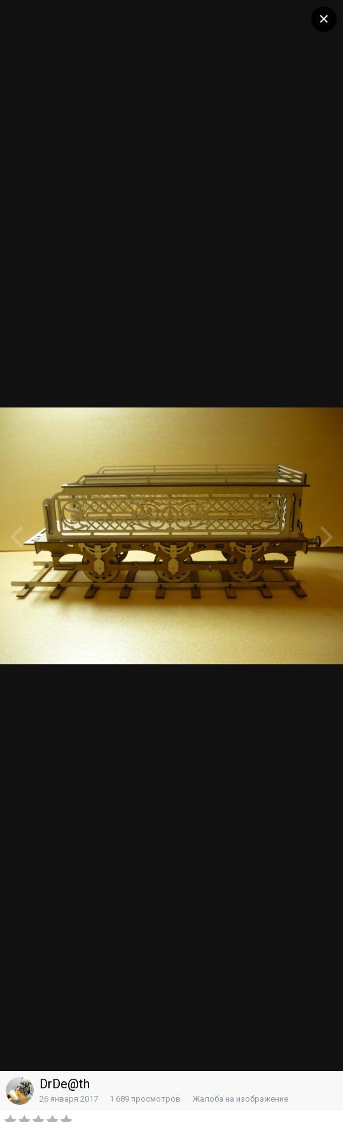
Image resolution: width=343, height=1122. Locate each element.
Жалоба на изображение (240, 1099)
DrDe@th (64, 1083)
